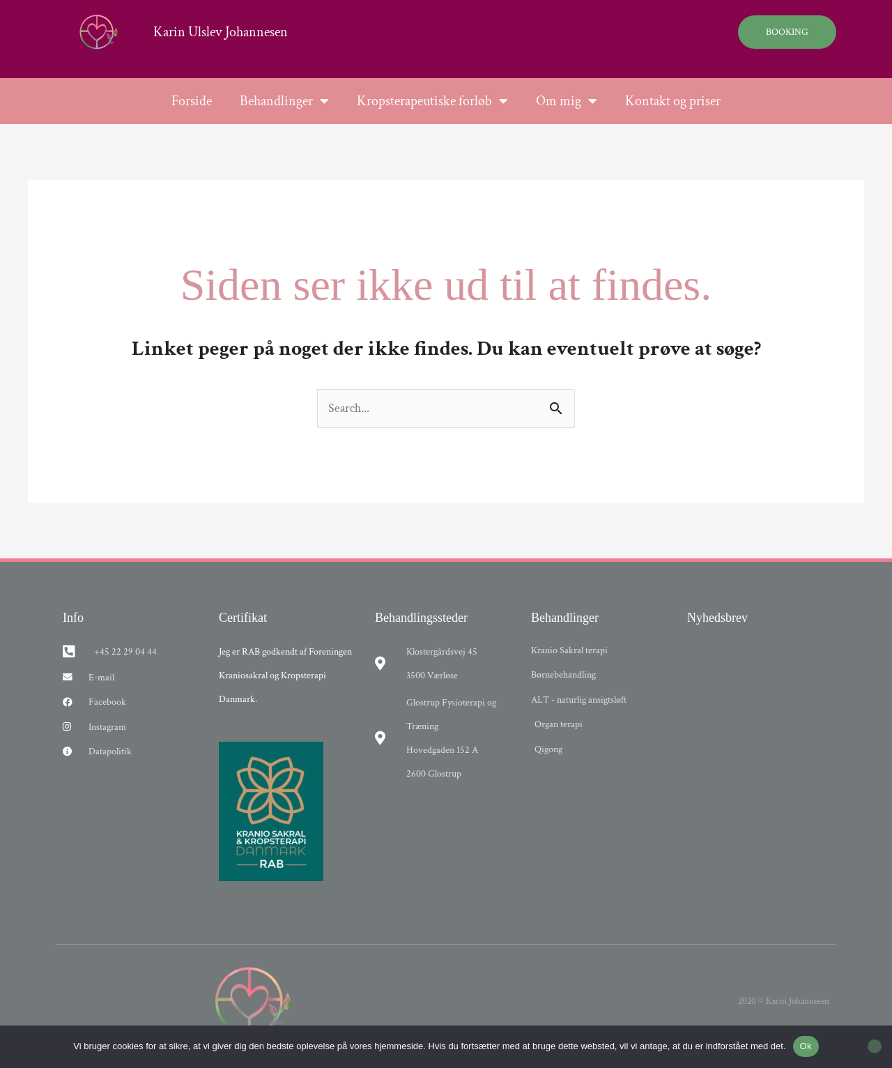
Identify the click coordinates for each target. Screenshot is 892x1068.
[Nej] (875, 1046)
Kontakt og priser (673, 101)
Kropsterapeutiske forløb (432, 101)
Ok (806, 1046)
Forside (191, 101)
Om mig (566, 101)
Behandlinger (284, 101)
